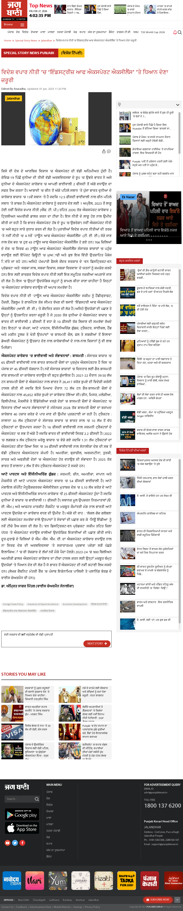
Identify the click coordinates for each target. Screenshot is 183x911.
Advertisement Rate (40, 907)
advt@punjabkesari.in (155, 792)
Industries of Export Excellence (43, 604)
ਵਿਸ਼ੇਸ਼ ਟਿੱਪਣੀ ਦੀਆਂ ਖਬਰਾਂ (132, 450)
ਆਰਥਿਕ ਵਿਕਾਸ (47, 611)
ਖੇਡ (75, 32)
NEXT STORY (97, 643)
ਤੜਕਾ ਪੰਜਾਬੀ (64, 32)
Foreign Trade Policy (13, 604)
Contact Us (7, 907)
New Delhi (23, 900)
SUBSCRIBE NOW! (157, 899)
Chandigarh (39, 900)
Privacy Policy (92, 907)
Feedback (21, 907)
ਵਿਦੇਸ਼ (25, 32)
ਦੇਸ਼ (18, 32)
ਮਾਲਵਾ (51, 32)
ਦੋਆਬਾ (34, 32)
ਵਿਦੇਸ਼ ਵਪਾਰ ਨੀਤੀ (99, 604)
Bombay (67, 900)
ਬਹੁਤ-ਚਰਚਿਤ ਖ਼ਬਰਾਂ (129, 261)
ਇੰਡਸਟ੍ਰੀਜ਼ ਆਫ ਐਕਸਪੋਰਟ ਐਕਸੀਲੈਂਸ (19, 611)
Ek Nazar (128, 197)
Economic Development (75, 604)
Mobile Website (62, 907)
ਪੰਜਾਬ (11, 32)
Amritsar (80, 900)
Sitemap (77, 907)
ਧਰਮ (136, 32)
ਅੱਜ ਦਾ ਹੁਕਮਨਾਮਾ (97, 32)
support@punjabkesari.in (164, 844)
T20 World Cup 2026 (153, 32)
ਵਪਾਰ (82, 32)
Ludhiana (54, 900)
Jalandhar (13, 98)
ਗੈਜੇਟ (111, 32)
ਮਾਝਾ (42, 32)
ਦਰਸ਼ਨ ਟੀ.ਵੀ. (124, 32)
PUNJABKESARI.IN (154, 907)
